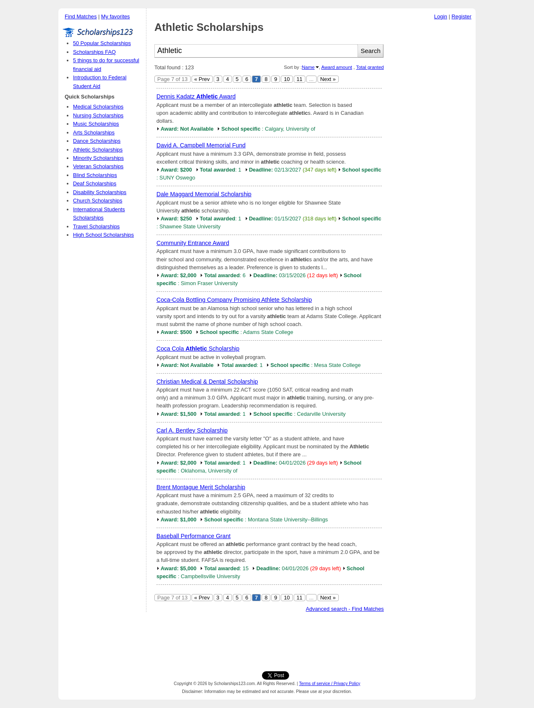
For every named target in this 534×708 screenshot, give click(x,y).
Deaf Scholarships (94, 183)
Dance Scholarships (97, 141)
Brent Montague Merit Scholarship (200, 487)
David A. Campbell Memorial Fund (201, 145)
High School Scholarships (103, 235)
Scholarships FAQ (94, 52)
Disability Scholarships (99, 192)
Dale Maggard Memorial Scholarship (204, 194)
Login (440, 16)
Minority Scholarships (98, 158)
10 (287, 79)
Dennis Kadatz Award (196, 96)
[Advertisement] (431, 150)
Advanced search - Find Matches (345, 609)
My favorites (115, 16)
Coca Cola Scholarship (197, 348)
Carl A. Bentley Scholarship (192, 430)
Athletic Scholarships (98, 150)
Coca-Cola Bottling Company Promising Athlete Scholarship (234, 299)
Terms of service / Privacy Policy (329, 683)
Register (461, 16)
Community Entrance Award (192, 243)
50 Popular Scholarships (102, 43)
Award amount (336, 67)
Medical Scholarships (98, 107)
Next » (328, 79)
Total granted (370, 67)
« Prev (202, 79)
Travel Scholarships (96, 226)
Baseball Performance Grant (193, 536)
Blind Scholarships (95, 175)
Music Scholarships (96, 124)
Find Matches (81, 16)
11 (299, 79)
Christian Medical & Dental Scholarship (207, 381)
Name (308, 67)
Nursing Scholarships (98, 115)
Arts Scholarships (94, 132)
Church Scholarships (97, 200)
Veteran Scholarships (98, 166)
